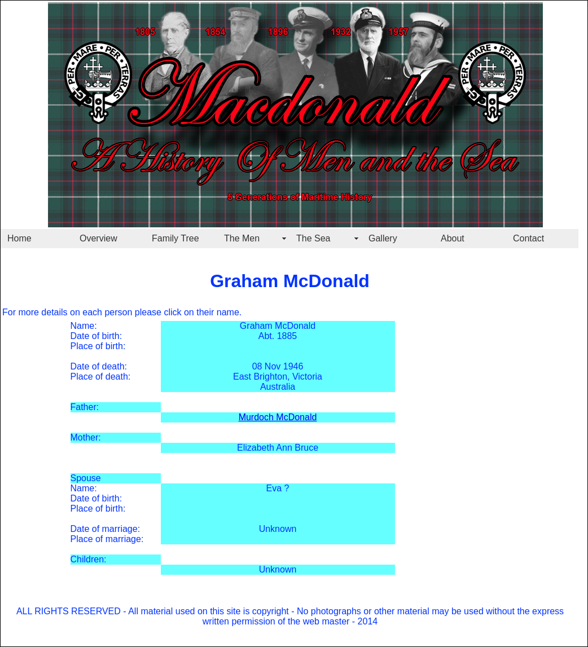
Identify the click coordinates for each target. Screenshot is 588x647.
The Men (242, 238)
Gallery (382, 238)
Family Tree (175, 238)
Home (19, 238)
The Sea (313, 238)
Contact (528, 238)
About (452, 238)
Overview (98, 238)
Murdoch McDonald (278, 417)
